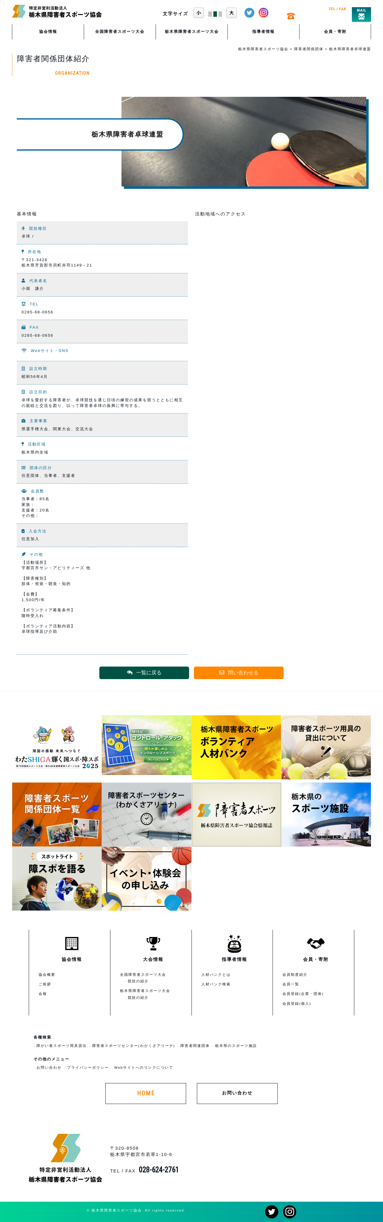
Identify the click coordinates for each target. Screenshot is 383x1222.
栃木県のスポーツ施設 (236, 1046)
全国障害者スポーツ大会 (120, 31)
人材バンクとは (216, 974)
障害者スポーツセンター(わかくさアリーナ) (133, 1046)
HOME (146, 1093)
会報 (43, 994)
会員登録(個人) (296, 1003)
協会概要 (47, 974)
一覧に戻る (144, 673)
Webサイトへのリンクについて (144, 1067)
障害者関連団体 (195, 1046)
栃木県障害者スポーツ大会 (192, 31)
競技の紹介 (138, 981)
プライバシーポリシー (88, 1067)
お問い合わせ (49, 1067)
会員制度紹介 (295, 974)
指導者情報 (263, 31)
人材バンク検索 (216, 984)
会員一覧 (290, 984)
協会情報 (48, 31)
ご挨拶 (45, 984)
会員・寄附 (335, 31)
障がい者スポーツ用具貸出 (62, 1046)
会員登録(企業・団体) (303, 994)
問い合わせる (239, 673)
